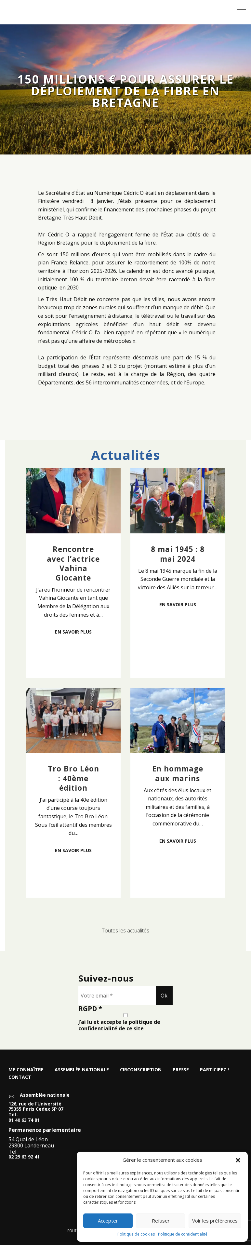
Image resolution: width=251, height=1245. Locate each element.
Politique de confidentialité (182, 1234)
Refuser (161, 1220)
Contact (19, 1077)
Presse (181, 1069)
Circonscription (141, 1069)
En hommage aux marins (177, 773)
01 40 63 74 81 (24, 1120)
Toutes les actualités (125, 930)
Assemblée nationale (82, 1069)
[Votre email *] (117, 995)
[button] (238, 1160)
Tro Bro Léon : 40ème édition (73, 778)
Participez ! (214, 1069)
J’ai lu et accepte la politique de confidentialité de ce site (125, 1022)
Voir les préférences (215, 1220)
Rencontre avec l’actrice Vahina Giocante (73, 563)
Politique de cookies (136, 1234)
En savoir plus (73, 632)
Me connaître (26, 1069)
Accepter (108, 1220)
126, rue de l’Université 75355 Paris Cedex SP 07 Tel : (35, 1109)
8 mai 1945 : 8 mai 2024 (178, 554)
